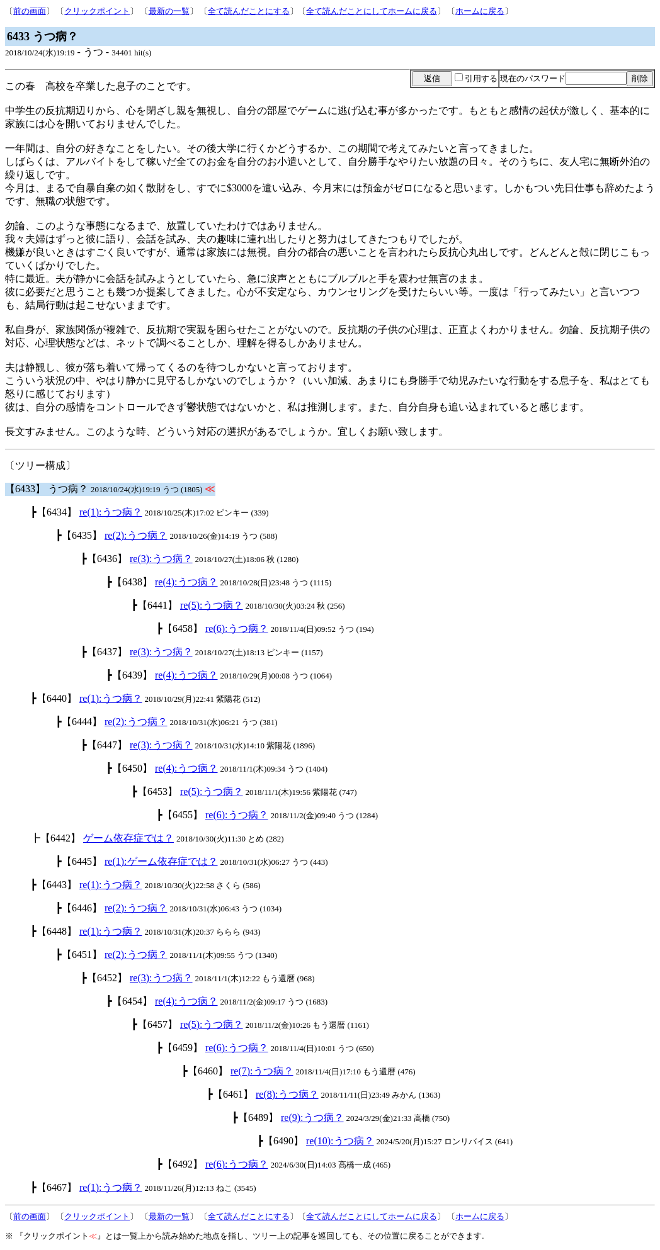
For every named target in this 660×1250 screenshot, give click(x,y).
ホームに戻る (479, 11)
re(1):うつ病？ (110, 512)
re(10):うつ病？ (340, 1140)
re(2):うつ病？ (136, 535)
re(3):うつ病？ (161, 558)
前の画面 (29, 11)
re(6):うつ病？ (236, 628)
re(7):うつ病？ (261, 1071)
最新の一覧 (169, 11)
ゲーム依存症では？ (128, 838)
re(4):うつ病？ (186, 582)
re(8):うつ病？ (287, 1094)
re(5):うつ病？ (211, 605)
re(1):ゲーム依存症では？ (161, 861)
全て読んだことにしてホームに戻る (371, 11)
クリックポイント (97, 11)
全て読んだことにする (249, 11)
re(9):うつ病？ (312, 1117)
